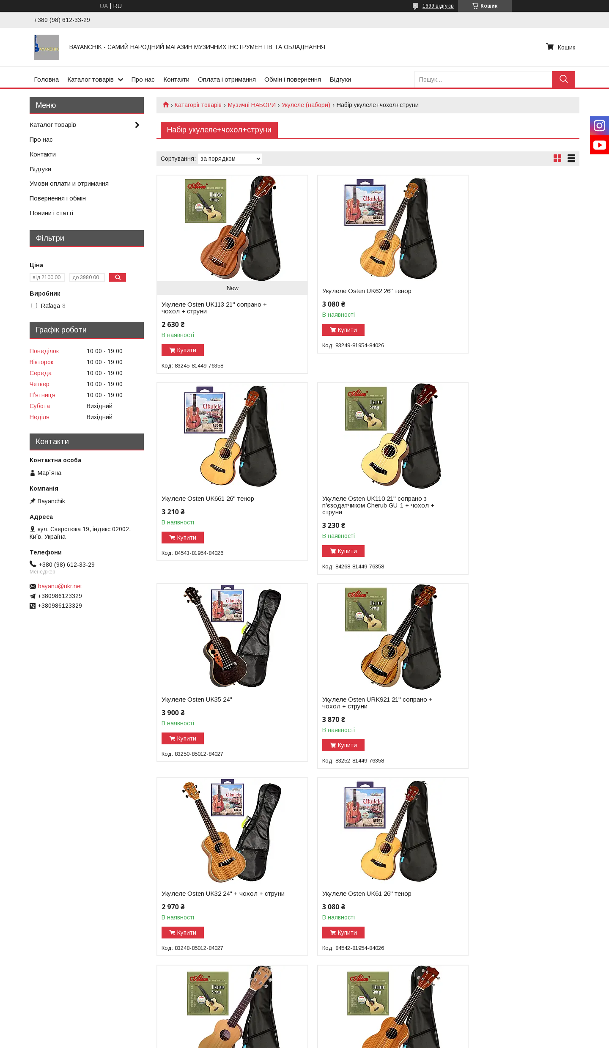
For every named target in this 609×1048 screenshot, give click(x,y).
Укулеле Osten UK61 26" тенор (350, 699)
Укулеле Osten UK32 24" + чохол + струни (212, 703)
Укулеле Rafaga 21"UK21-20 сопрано (503, 713)
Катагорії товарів (198, 105)
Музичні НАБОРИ (252, 105)
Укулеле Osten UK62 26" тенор (350, 291)
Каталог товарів (90, 79)
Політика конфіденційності (350, 1040)
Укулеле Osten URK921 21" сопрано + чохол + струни (501, 502)
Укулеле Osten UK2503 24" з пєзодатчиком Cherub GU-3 (346, 904)
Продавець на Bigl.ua (304, 1032)
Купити (186, 350)
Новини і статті (51, 213)
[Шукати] (563, 79)
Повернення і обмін (58, 198)
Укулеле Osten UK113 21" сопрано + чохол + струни (214, 308)
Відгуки (340, 79)
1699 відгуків (438, 6)
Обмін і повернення (292, 79)
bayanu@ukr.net (60, 586)
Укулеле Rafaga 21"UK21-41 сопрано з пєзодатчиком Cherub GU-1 (215, 918)
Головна (46, 79)
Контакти (176, 79)
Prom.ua (344, 1025)
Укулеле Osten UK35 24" (340, 498)
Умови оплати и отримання (69, 183)
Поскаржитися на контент (284, 1040)
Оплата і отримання (227, 79)
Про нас (143, 79)
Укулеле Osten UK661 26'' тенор (495, 291)
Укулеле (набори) (306, 105)
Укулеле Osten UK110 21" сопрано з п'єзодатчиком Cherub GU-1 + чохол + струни (215, 505)
